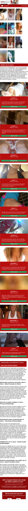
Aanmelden (25, 5)
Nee (18, 499)
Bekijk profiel (14, 106)
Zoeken (6, 5)
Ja (9, 499)
